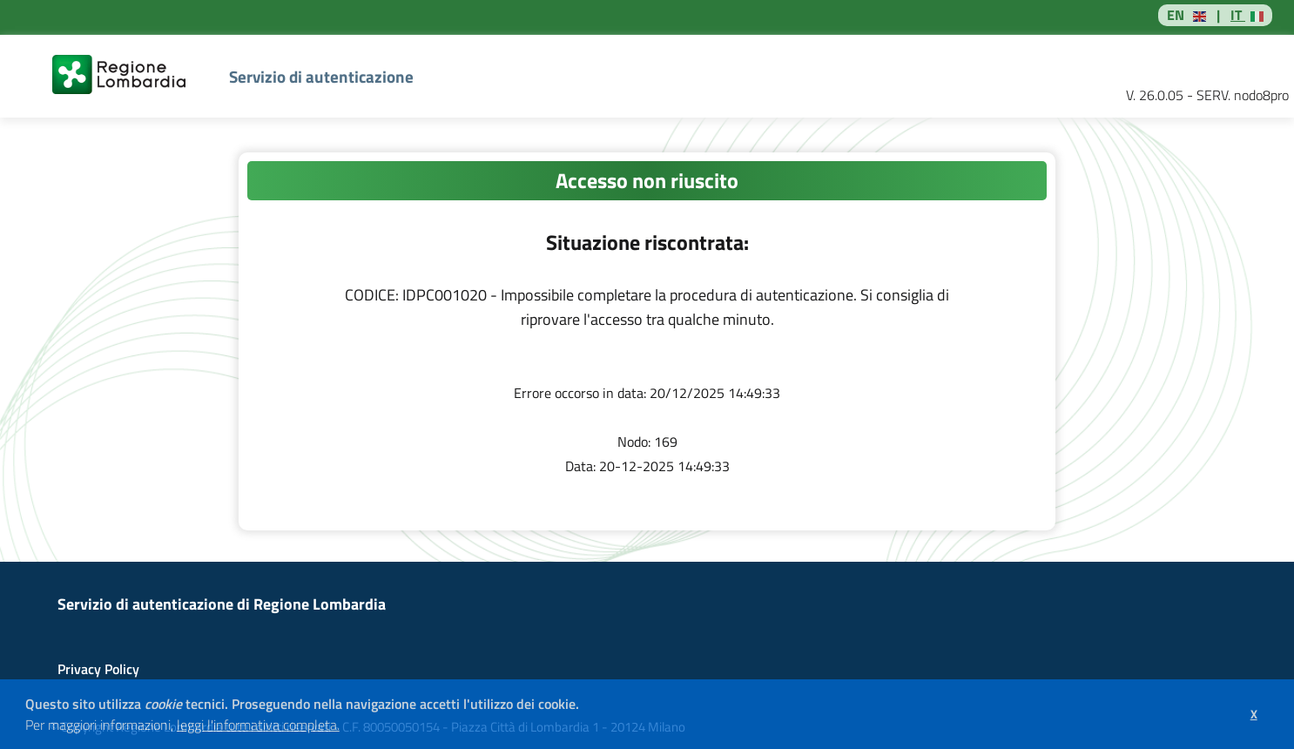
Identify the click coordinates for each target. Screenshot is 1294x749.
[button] (345, 727)
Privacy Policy (98, 668)
